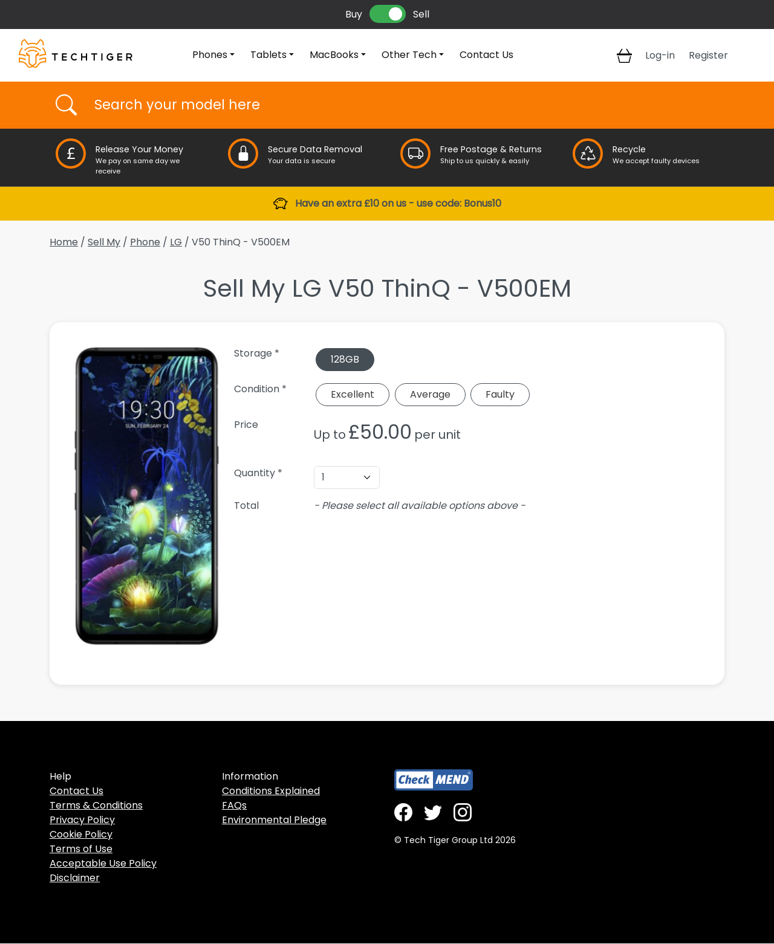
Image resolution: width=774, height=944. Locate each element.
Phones (209, 55)
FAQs (234, 805)
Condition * (260, 389)
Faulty (500, 394)
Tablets (268, 55)
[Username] (397, 105)
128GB (345, 359)
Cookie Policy (81, 834)
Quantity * (258, 473)
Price (246, 425)
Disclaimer (75, 878)
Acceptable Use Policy (103, 863)
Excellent (352, 394)
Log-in (660, 55)
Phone (145, 242)
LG (176, 242)
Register (708, 55)
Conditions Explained (271, 791)
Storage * (256, 353)
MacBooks (334, 55)
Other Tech (409, 55)
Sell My (104, 242)
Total (246, 505)
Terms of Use (81, 849)
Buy (353, 14)
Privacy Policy (82, 820)
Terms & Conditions (96, 805)
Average (430, 394)
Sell (421, 14)
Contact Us (486, 55)
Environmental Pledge (274, 820)
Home (64, 242)
